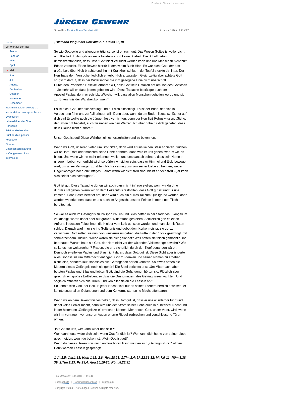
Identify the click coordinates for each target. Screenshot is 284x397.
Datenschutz (62, 382)
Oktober (14, 93)
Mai (91, 30)
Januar (14, 51)
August (14, 84)
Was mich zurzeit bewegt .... (22, 107)
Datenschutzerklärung (18, 148)
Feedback (11, 139)
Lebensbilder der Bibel (18, 121)
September (16, 89)
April (12, 65)
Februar (14, 55)
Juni (12, 75)
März (12, 60)
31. (96, 30)
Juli (12, 80)
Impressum (12, 157)
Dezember (16, 102)
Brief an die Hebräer (17, 130)
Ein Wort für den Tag (77, 30)
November (16, 98)
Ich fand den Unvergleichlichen (23, 112)
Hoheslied (11, 125)
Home (9, 42)
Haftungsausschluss (17, 153)
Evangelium (12, 116)
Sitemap (10, 144)
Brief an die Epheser (17, 135)
